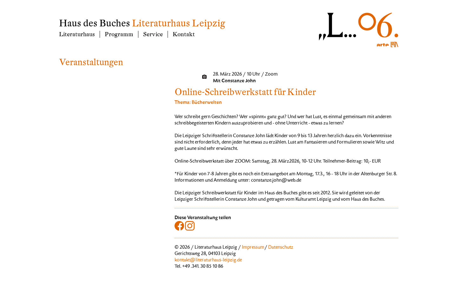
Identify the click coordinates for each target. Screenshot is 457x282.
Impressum (253, 247)
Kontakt (184, 34)
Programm (119, 34)
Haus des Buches (94, 23)
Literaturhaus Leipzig (178, 23)
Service (153, 34)
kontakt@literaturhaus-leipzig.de (208, 260)
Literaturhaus (77, 34)
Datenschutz (280, 247)
